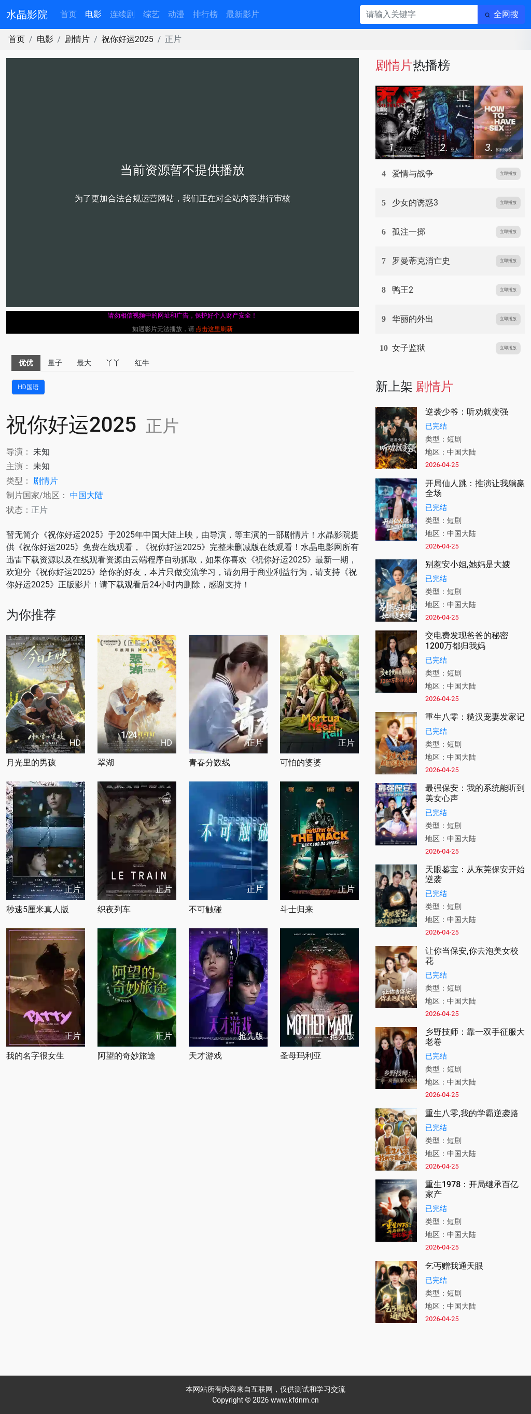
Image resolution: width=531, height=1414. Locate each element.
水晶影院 (27, 14)
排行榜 (205, 14)
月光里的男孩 (31, 762)
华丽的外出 (413, 319)
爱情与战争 (413, 174)
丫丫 (113, 363)
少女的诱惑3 (415, 203)
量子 (55, 363)
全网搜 (506, 14)
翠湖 (105, 762)
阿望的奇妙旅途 (126, 1056)
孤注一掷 (408, 232)
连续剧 (122, 14)
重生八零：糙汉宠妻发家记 (475, 717)
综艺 (151, 14)
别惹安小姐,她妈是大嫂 (467, 564)
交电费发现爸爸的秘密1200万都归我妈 (466, 640)
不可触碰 (205, 909)
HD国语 (28, 387)
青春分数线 (209, 762)
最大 (84, 363)
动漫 (176, 14)
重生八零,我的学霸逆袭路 (472, 1113)
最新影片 (242, 14)
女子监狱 (408, 348)
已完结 (436, 426)
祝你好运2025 (127, 39)
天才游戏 (205, 1056)
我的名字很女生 (35, 1056)
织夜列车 (114, 909)
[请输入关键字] (419, 14)
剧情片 (77, 39)
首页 (68, 14)
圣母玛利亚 (301, 1056)
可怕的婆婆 (301, 762)
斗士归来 (296, 909)
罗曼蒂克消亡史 (421, 261)
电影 (93, 14)
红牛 (142, 363)
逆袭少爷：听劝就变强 (466, 412)
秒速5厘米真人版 (37, 909)
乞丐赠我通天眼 (454, 1266)
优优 (26, 363)
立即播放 (508, 173)
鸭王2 (402, 290)
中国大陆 (86, 495)
